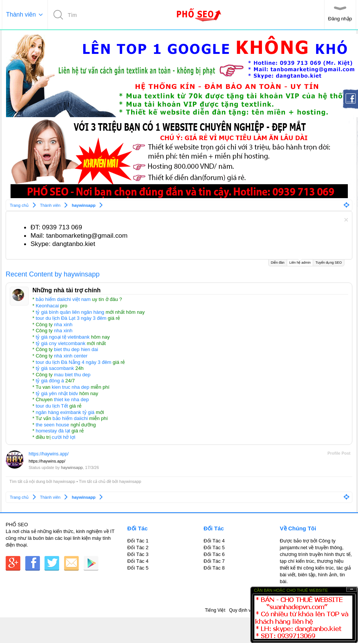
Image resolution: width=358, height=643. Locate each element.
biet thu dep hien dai (76, 349)
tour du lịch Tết (52, 406)
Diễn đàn (278, 262)
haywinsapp (72, 467)
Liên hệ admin (300, 262)
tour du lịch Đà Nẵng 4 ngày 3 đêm (74, 362)
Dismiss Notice (346, 220)
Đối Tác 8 (214, 568)
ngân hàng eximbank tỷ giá (65, 412)
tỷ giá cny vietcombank (61, 343)
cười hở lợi (63, 437)
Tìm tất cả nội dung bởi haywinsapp (42, 481)
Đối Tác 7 (214, 561)
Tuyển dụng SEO (328, 262)
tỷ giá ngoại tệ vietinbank (63, 337)
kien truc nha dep (70, 387)
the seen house (52, 425)
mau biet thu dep (72, 374)
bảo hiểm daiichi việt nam (63, 299)
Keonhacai (47, 306)
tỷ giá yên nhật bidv (57, 393)
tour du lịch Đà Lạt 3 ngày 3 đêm (71, 318)
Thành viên (21, 14)
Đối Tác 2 (137, 547)
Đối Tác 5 (137, 568)
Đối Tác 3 (137, 554)
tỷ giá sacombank (55, 368)
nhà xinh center (70, 356)
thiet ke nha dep (71, 399)
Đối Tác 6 (214, 554)
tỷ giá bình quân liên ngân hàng (70, 312)
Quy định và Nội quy (249, 610)
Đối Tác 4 (137, 561)
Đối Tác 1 (137, 541)
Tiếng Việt (215, 610)
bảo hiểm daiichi (70, 418)
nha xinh (63, 324)
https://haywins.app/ (49, 454)
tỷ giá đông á (50, 380)
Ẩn (351, 589)
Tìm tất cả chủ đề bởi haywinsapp (110, 481)
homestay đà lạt (53, 431)
